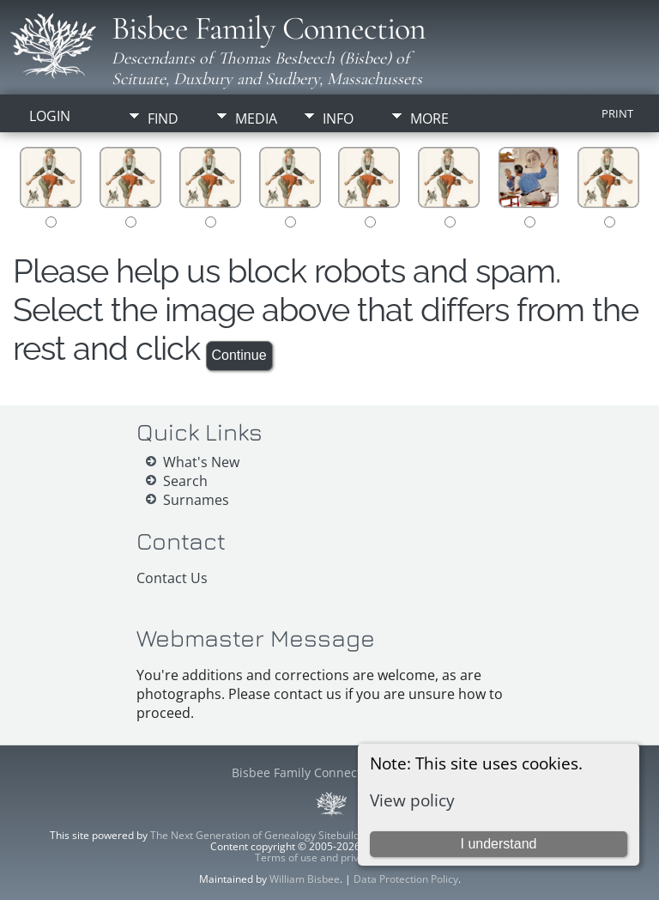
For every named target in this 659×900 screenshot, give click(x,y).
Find (163, 118)
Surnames (196, 499)
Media (256, 118)
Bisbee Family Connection (269, 28)
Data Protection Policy (406, 879)
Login (49, 115)
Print (617, 113)
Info (338, 118)
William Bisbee (304, 879)
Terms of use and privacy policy (330, 857)
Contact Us (172, 578)
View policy (412, 800)
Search (185, 480)
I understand (498, 843)
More (429, 118)
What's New (201, 462)
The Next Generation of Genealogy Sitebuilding (262, 835)
